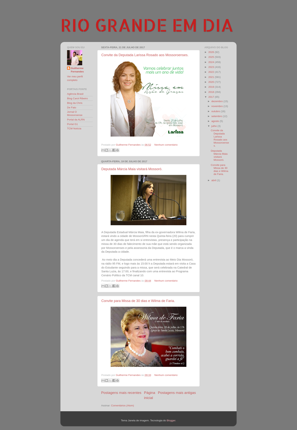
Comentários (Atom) (122, 405)
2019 (211, 86)
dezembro (217, 101)
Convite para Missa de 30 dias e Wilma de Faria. (138, 301)
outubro (216, 111)
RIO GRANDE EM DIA (147, 25)
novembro (217, 106)
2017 (211, 96)
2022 (211, 72)
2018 (211, 92)
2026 (211, 52)
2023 (211, 67)
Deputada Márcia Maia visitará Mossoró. (131, 169)
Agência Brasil (75, 93)
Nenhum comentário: (166, 144)
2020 (211, 82)
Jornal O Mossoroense (74, 113)
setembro (217, 116)
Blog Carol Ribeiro (77, 98)
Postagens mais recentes (121, 393)
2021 (211, 77)
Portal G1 (72, 124)
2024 (211, 62)
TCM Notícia (74, 128)
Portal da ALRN (76, 119)
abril (214, 180)
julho (214, 126)
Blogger (171, 420)
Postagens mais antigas (177, 393)
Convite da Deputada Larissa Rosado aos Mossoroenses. (144, 55)
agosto (215, 121)
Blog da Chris (74, 103)
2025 (211, 57)
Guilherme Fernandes (77, 70)
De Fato (71, 107)
